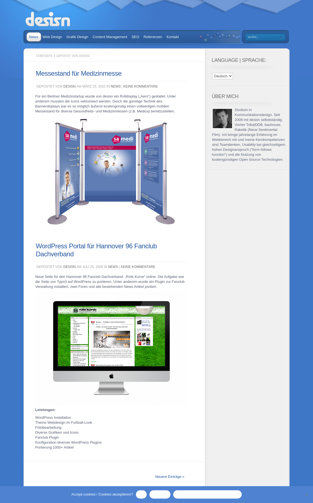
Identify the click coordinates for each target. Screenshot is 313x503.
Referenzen (153, 37)
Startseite (44, 56)
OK (141, 494)
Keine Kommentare (140, 86)
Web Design (52, 37)
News (33, 37)
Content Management (110, 37)
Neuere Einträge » (170, 477)
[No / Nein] (306, 494)
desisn (69, 86)
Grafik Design (77, 37)
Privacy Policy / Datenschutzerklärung (207, 494)
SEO (135, 37)
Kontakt (173, 37)
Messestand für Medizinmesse (79, 73)
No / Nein (160, 494)
